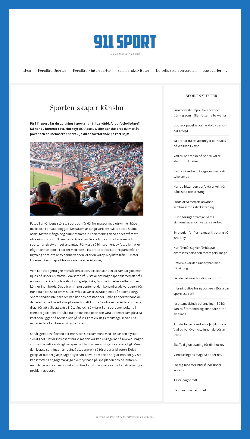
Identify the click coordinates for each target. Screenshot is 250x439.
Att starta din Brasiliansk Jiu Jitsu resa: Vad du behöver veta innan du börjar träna (200, 329)
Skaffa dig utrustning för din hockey (198, 345)
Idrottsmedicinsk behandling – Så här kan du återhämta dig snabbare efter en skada (199, 308)
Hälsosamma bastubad (189, 390)
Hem (27, 71)
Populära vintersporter (92, 71)
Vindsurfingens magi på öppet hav (197, 355)
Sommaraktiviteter (133, 71)
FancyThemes (147, 417)
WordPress (129, 417)
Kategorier (212, 71)
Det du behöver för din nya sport (196, 278)
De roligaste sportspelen (176, 71)
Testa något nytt (185, 380)
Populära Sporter (52, 71)
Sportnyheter (102, 417)
